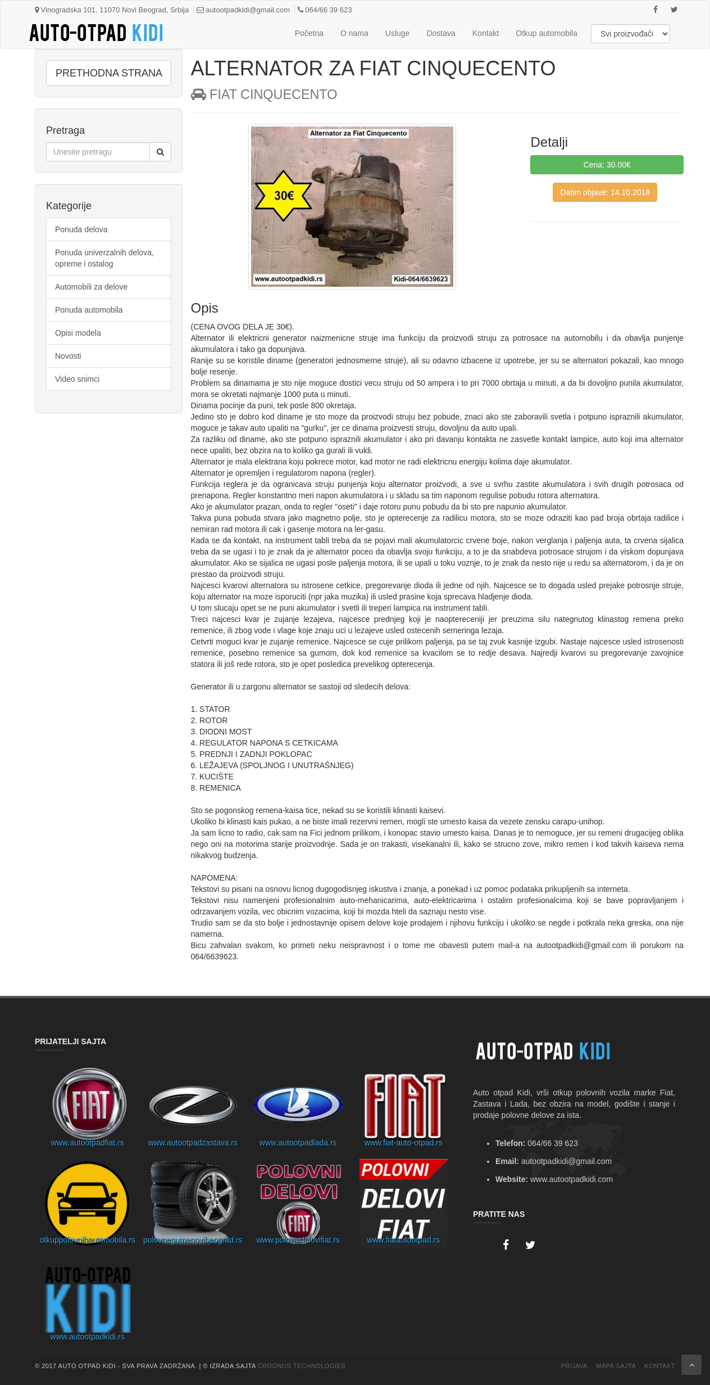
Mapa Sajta (616, 1366)
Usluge (397, 33)
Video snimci (77, 379)
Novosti (68, 355)
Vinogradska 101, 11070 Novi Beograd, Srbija (112, 10)
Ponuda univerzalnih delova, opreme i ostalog (104, 258)
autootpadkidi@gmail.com (243, 10)
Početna (309, 33)
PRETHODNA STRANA (109, 73)
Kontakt (485, 33)
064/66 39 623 (325, 10)
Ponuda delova (81, 229)
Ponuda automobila (89, 309)
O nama (354, 33)
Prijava (574, 1366)
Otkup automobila (546, 33)
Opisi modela (78, 332)
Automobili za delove (91, 286)
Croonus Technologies (302, 1366)
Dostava (440, 33)
